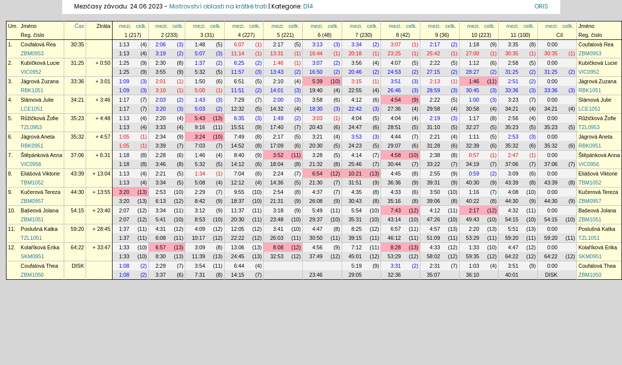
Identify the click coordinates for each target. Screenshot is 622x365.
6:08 (160, 238)
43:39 (77, 174)
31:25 (77, 63)
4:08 (513, 192)
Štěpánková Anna (42, 155)
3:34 (357, 44)
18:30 (316, 109)
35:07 (433, 275)
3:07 (395, 44)
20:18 (355, 53)
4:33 (395, 192)
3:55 (160, 72)
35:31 (355, 219)
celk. (141, 26)
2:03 (160, 100)
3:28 (317, 155)
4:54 (395, 100)
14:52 (238, 146)
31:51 (355, 182)
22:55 (355, 90)
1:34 (200, 174)
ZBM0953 (32, 53)
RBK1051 (32, 90)
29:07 (394, 146)
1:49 (278, 118)
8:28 (395, 247)
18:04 (276, 164)
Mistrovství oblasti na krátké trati (218, 6)
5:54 (357, 210)
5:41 (160, 219)
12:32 (238, 109)
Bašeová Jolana (40, 210)
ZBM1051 (32, 219)
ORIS (541, 6)
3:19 (160, 53)
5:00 (200, 90)
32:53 (276, 256)
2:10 (278, 81)
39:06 (433, 201)
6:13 (160, 201)
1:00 (474, 100)
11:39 (198, 256)
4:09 (200, 229)
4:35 (357, 192)
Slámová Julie (37, 100)
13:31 (276, 53)
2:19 (435, 118)
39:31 (433, 182)
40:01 (511, 275)
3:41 (278, 229)
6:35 (239, 118)
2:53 (513, 137)
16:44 (316, 53)
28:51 (394, 127)
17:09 (276, 146)
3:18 (278, 210)
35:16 (394, 201)
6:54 (317, 174)
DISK (78, 266)
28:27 (473, 72)
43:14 (394, 219)
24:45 (238, 256)
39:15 (355, 238)
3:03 (317, 118)
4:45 (395, 174)
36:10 (473, 275)
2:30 (160, 63)
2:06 (160, 44)
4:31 (160, 229)
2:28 (160, 155)
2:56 (513, 118)
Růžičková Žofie (40, 118)
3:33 (160, 127)
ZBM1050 (32, 275)
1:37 (200, 63)
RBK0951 (32, 146)
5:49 (317, 210)
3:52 (278, 155)
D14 (308, 6)
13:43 (276, 72)
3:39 (160, 146)
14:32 (276, 109)
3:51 (395, 81)
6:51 (239, 81)
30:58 (473, 109)
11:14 (238, 53)
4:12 (357, 100)
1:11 (474, 137)
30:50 (316, 238)
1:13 (124, 44)
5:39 (317, 81)
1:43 (200, 100)
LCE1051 (32, 109)
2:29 (200, 192)
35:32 (77, 137)
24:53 (394, 72)
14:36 (276, 182)
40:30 (473, 182)
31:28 (433, 146)
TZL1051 (31, 238)
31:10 (433, 127)
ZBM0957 (32, 201)
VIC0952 (31, 72)
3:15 (357, 81)
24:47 (355, 127)
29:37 (316, 219)
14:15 (238, 275)
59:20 (77, 229)
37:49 (316, 256)
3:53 (357, 137)
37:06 (77, 155)
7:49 (239, 137)
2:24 (278, 174)
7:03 (200, 146)
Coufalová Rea (38, 44)
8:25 (357, 229)
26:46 (394, 90)
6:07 (239, 44)
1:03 (474, 266)
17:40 (276, 127)
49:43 (473, 219)
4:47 (317, 229)
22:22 (238, 238)
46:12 (394, 238)
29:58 (433, 109)
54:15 (77, 210)
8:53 (200, 219)
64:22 (77, 247)
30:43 (355, 201)
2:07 (124, 210)
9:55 (239, 192)
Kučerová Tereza (41, 192)
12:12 (238, 182)
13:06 (238, 247)
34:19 (473, 164)
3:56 (357, 63)
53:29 (473, 238)
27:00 (473, 53)
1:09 (124, 81)
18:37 (238, 201)
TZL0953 (31, 127)
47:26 (433, 219)
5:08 (200, 182)
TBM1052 (32, 182)
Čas (79, 26)
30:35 (77, 44)
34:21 (77, 100)
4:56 (317, 247)
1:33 (124, 247)
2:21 (435, 137)
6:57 (395, 229)
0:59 (474, 174)
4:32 (513, 210)
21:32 (316, 164)
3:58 (317, 100)
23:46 (316, 275)
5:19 (357, 266)
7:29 (239, 100)
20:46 (355, 72)
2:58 (513, 63)
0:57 (474, 155)
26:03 (276, 238)
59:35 (473, 256)
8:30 (160, 256)
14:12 (238, 164)
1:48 (200, 44)
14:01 (276, 90)
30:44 (394, 164)
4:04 (357, 118)
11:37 (238, 210)
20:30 (316, 146)
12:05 (238, 229)
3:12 (200, 210)
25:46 (355, 164)
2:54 (278, 192)
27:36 (394, 109)
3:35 (513, 44)
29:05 (355, 275)
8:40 (239, 155)
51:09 (433, 238)
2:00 (278, 100)
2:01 (160, 81)
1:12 (474, 63)
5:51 (513, 229)
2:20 (160, 118)
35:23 (77, 118)
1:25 (124, 63)
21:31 (276, 201)
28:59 (433, 90)
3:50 (435, 192)
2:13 (435, 81)
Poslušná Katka (39, 229)
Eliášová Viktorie (40, 174)
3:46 (160, 164)
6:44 (239, 266)
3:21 (317, 137)
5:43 (200, 118)
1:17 (124, 100)
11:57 (238, 72)
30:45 (473, 90)
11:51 (238, 90)
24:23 (355, 146)
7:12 (357, 247)
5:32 (200, 72)
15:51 (238, 127)
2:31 (435, 266)
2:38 (435, 155)
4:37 (317, 192)
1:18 (474, 44)
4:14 (357, 155)
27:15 (433, 72)
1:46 (278, 63)
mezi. (125, 26)
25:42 (433, 53)
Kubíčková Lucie (40, 63)
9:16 (200, 127)
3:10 (160, 90)
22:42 (355, 109)
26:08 (316, 201)
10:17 (198, 238)
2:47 (513, 155)
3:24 (200, 137)
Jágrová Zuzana (40, 81)
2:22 (435, 63)
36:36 (394, 182)
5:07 (200, 53)
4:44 (395, 137)
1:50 (200, 81)
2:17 (278, 44)
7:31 (200, 275)
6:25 (239, 63)
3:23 (513, 100)
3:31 (395, 266)
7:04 (239, 174)
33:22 (433, 164)
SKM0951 (32, 256)
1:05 (124, 137)
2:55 (435, 174)
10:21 (355, 174)
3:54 (200, 266)
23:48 (276, 219)
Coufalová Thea (39, 266)
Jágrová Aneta (38, 137)
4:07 (395, 63)
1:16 (474, 192)
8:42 (200, 201)
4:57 (435, 229)
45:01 (355, 256)
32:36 (394, 275)
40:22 (473, 201)
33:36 (77, 81)
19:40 (316, 90)
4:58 (395, 155)
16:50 (316, 72)
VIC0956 (31, 164)
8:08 (278, 247)
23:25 (394, 53)
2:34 (160, 137)
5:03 (200, 109)
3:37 (160, 275)
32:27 (473, 127)
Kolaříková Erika (40, 247)
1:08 (124, 266)
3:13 (317, 44)
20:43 (316, 127)
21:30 (316, 182)
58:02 (433, 256)
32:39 (473, 146)
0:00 (552, 44)
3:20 (160, 109)
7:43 (395, 210)
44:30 (77, 192)
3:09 (513, 174)
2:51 (513, 81)
